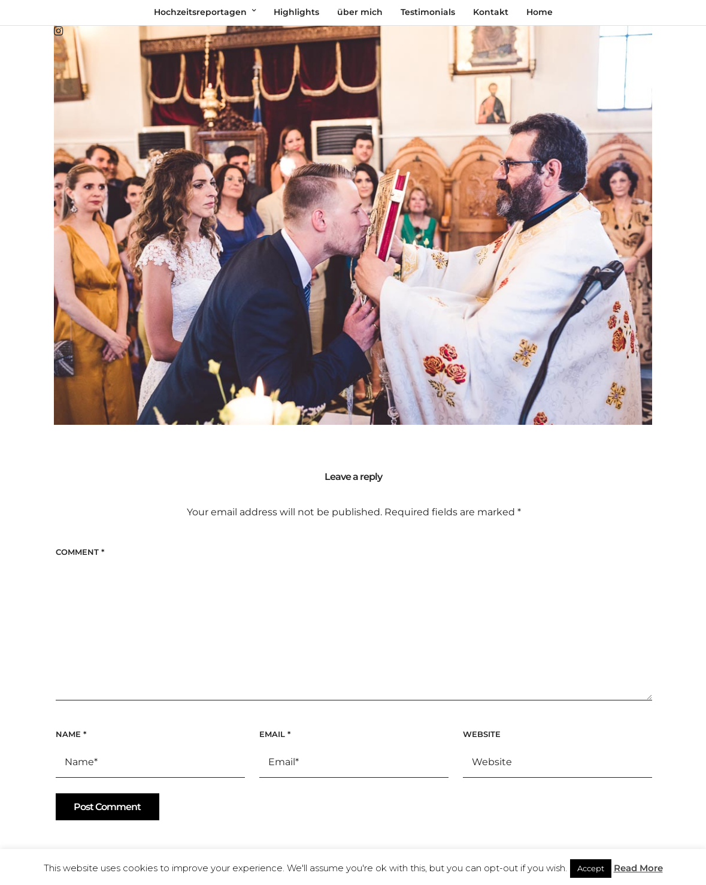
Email (274, 734)
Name (71, 734)
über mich (360, 12)
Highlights (296, 12)
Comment (80, 552)
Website (482, 734)
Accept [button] (590, 868)
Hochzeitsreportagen (200, 12)
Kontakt (490, 12)
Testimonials (428, 12)
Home (539, 12)
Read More (638, 868)
